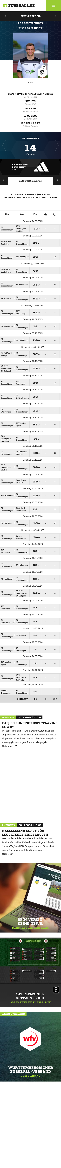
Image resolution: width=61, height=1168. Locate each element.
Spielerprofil (30, 16)
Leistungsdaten (30, 181)
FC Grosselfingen (30, 23)
